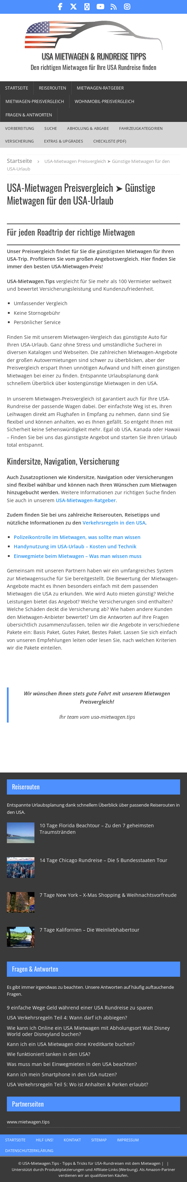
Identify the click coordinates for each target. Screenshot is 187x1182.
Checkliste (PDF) (109, 141)
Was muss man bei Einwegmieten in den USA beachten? (72, 1064)
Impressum (128, 1139)
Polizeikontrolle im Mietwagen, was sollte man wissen (77, 537)
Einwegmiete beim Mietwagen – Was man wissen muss (78, 556)
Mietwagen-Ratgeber (100, 88)
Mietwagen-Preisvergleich (35, 101)
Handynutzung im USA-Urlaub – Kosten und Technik (75, 546)
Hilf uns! (44, 1139)
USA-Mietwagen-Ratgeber (86, 500)
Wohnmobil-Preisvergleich (104, 101)
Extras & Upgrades (63, 141)
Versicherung (19, 141)
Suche (50, 128)
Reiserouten (52, 88)
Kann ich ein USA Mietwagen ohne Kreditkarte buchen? (71, 1044)
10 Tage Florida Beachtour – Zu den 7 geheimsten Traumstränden (97, 828)
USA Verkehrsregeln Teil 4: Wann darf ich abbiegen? (67, 1017)
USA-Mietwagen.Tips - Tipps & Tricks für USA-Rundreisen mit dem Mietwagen (91, 1163)
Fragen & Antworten (29, 115)
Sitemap (99, 1139)
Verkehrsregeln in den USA (114, 522)
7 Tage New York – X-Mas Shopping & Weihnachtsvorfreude (108, 895)
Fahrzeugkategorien (141, 128)
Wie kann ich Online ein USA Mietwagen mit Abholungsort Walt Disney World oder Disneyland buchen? (88, 1031)
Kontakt (72, 1139)
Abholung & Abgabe (87, 128)
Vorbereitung (19, 128)
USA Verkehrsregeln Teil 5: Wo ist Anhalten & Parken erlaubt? (77, 1084)
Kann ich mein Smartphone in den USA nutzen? (62, 1074)
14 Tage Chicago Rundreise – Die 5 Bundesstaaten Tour (103, 860)
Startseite (16, 88)
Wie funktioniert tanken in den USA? (48, 1054)
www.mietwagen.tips (28, 1122)
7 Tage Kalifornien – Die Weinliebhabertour (89, 929)
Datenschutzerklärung (29, 1150)
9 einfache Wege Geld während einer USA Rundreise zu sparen (80, 1007)
